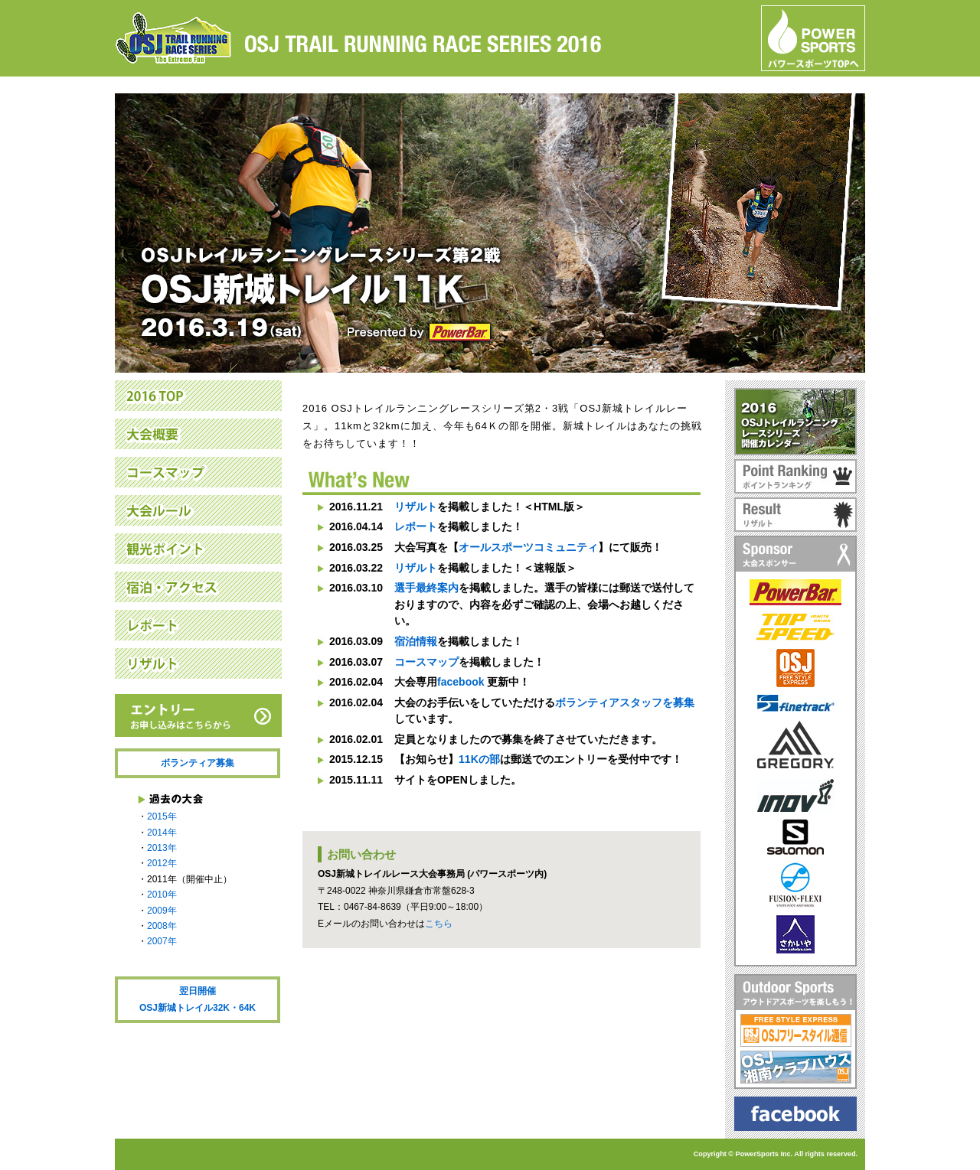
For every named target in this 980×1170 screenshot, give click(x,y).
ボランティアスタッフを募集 (624, 702)
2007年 (162, 941)
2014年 (162, 832)
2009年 (162, 910)
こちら (438, 923)
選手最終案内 (426, 588)
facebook (460, 682)
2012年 (162, 863)
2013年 (162, 847)
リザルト (415, 506)
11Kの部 (479, 759)
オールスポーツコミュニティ (528, 547)
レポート (415, 526)
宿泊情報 (415, 641)
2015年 (162, 816)
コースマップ (426, 662)
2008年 (162, 926)
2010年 (162, 894)
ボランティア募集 (197, 763)
